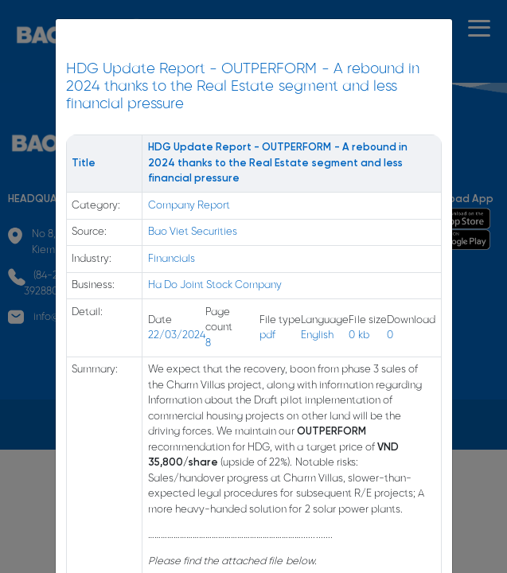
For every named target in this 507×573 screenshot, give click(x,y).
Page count (218, 320)
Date (160, 320)
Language (325, 320)
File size (367, 320)
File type (280, 320)
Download (411, 320)
